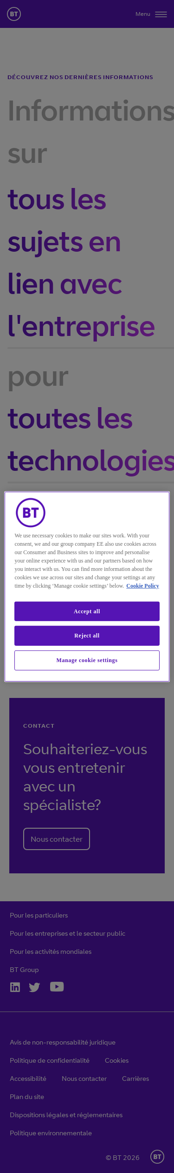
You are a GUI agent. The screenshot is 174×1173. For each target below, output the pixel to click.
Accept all (87, 611)
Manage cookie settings (87, 660)
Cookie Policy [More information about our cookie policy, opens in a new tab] (142, 585)
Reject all (86, 635)
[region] (86, 586)
